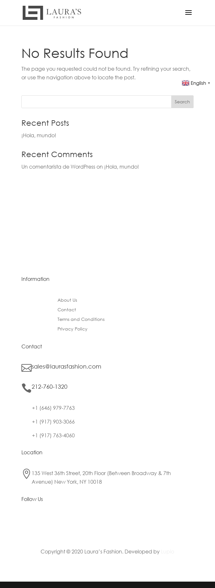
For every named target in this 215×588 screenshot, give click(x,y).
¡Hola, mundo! (38, 135)
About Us (67, 300)
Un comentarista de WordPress (58, 166)
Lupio (167, 551)
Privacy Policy (73, 329)
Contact (67, 310)
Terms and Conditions (81, 319)
